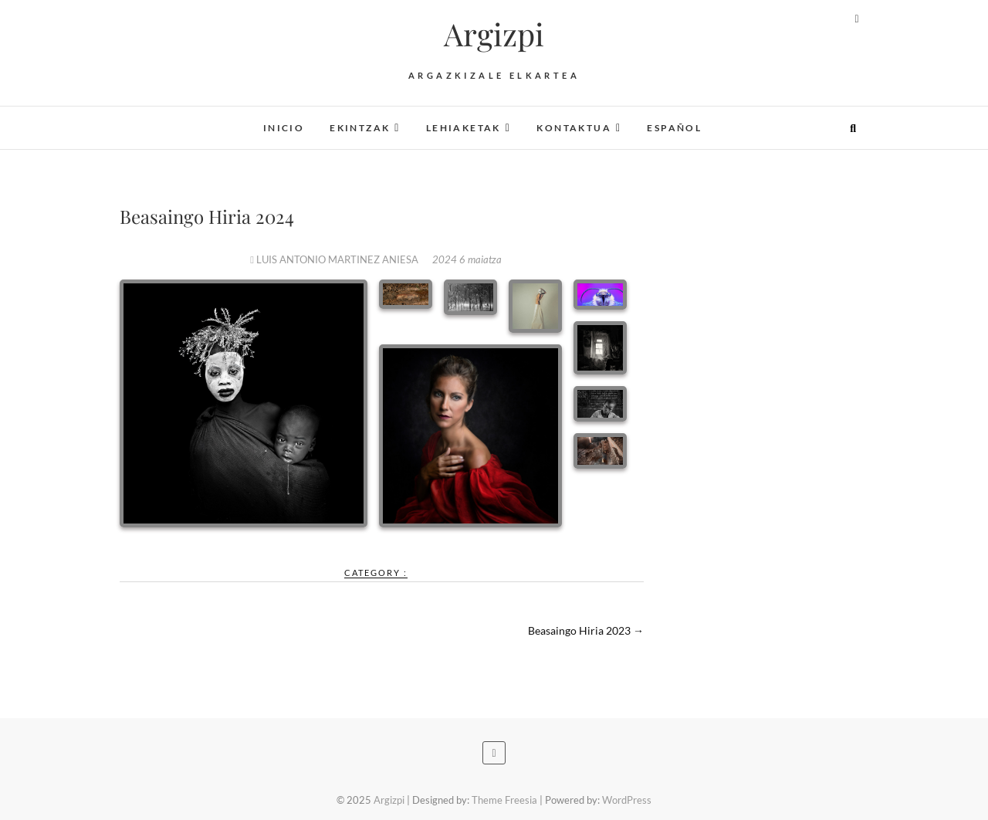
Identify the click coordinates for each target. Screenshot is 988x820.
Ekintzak (360, 128)
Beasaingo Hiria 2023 (586, 630)
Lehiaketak (463, 128)
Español (674, 128)
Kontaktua (573, 128)
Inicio (283, 128)
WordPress (626, 800)
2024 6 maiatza (467, 259)
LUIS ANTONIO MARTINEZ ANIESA (335, 259)
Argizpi (494, 34)
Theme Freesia (504, 800)
